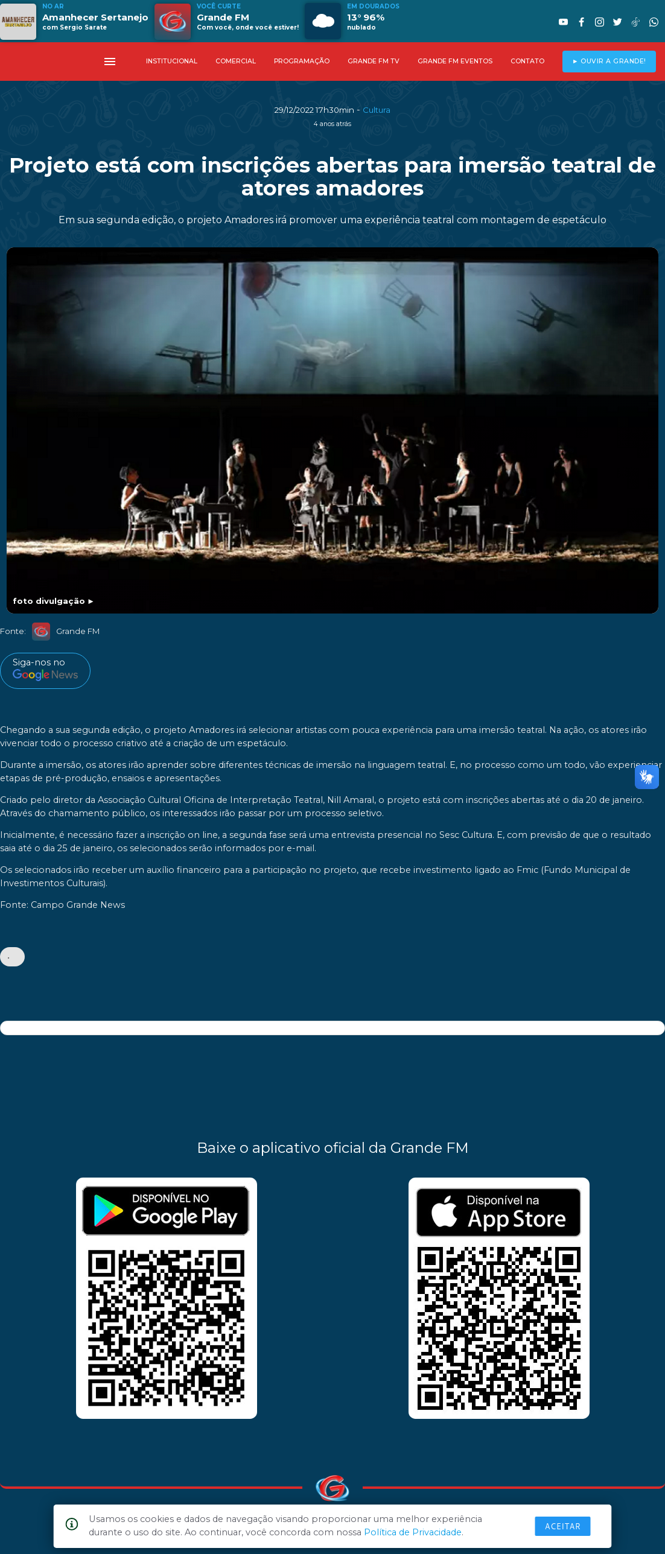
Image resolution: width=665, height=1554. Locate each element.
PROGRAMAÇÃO (301, 61)
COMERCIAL (235, 61)
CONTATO (527, 61)
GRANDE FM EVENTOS (455, 61)
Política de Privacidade (413, 1532)
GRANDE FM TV (373, 61)
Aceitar (563, 1526)
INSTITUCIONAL (171, 61)
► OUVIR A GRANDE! (609, 61)
